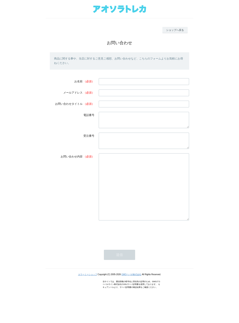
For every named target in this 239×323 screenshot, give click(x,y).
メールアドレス (73, 92)
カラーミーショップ (87, 292)
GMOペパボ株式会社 (131, 292)
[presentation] (131, 251)
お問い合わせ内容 (72, 161)
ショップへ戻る (175, 30)
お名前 (78, 81)
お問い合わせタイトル (69, 103)
